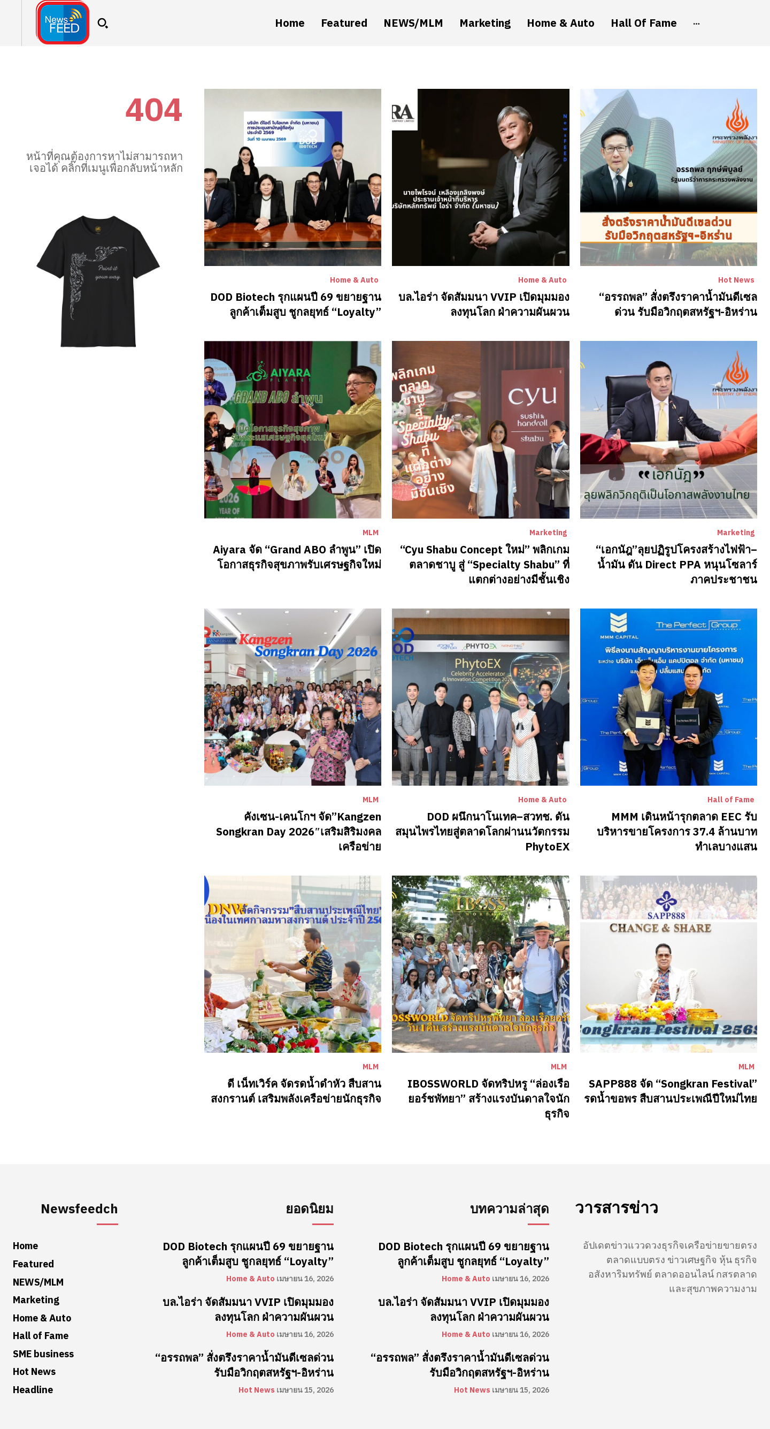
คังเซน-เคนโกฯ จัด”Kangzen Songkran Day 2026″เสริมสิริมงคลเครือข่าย (298, 832)
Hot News (736, 280)
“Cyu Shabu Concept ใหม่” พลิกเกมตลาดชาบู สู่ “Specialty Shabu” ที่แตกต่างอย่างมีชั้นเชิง (484, 565)
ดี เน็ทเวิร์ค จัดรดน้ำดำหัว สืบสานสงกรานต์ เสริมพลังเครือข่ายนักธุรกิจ (296, 1091)
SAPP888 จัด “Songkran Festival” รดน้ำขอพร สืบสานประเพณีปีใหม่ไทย (670, 1091)
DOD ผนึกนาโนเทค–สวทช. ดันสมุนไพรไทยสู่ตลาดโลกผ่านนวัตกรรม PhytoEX (482, 832)
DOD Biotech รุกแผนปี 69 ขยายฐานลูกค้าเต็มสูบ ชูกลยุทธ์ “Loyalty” (295, 304)
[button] (102, 23)
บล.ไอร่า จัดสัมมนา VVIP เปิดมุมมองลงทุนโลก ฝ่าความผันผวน (483, 304)
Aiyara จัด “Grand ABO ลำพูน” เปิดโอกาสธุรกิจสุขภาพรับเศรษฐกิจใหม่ (297, 557)
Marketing (548, 533)
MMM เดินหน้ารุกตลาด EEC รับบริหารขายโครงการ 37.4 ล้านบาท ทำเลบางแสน (677, 832)
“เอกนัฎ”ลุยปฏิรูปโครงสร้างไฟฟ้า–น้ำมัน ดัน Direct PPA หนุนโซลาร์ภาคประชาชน (676, 565)
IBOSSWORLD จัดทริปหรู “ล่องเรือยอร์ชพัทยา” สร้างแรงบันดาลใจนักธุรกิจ (488, 1099)
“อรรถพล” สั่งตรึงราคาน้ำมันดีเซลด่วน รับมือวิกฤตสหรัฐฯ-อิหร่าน (678, 304)
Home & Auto (354, 280)
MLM (371, 533)
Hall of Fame (730, 800)
